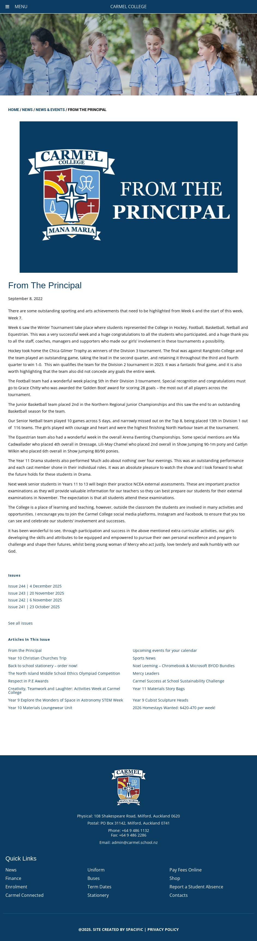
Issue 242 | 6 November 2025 (35, 600)
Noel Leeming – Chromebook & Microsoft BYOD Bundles (184, 665)
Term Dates (99, 887)
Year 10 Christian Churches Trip (37, 658)
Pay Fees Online (186, 870)
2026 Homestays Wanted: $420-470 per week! (174, 707)
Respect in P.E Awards (28, 681)
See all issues (20, 623)
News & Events (50, 109)
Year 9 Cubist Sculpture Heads (160, 700)
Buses (93, 878)
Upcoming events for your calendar (165, 650)
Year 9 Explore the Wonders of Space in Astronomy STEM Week (65, 700)
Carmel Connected (24, 895)
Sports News (144, 658)
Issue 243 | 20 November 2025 (36, 593)
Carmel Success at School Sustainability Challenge (178, 681)
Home (13, 109)
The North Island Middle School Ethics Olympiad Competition (64, 673)
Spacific (134, 929)
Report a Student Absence (196, 887)
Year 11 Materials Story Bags (159, 688)
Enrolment (16, 887)
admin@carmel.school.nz (135, 842)
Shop (175, 878)
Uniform (96, 870)
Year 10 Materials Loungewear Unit (40, 707)
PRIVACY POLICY (163, 929)
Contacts (179, 895)
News (27, 109)
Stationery (98, 895)
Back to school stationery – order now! (42, 665)
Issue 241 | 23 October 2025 (34, 606)
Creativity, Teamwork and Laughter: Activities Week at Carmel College (64, 690)
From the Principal (25, 650)
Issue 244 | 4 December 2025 (35, 586)
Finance (13, 878)
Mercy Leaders (146, 673)
